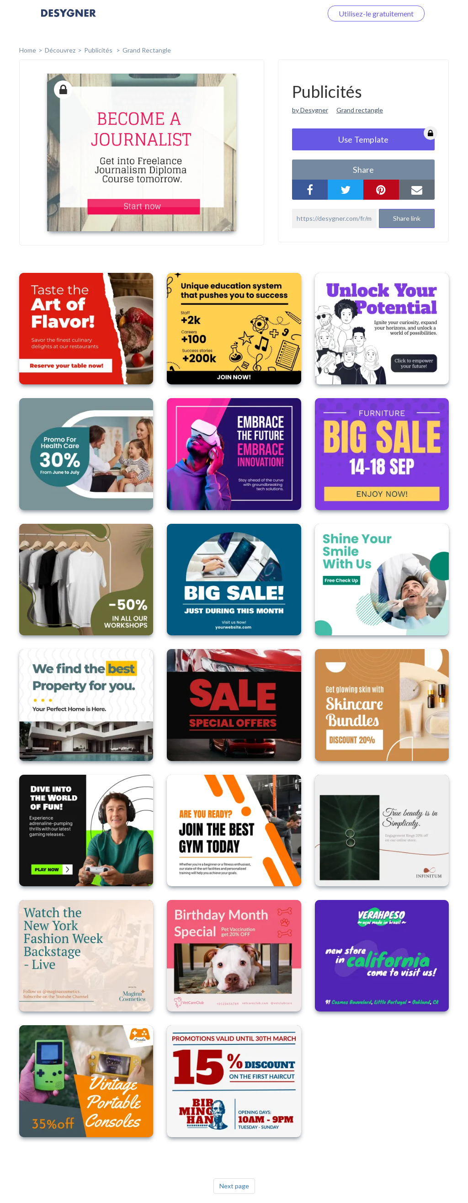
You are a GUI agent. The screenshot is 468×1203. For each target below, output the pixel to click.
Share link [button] (406, 218)
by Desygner (310, 110)
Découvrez (60, 50)
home (27, 50)
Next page (234, 1186)
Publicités (99, 50)
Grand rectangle (146, 50)
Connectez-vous (285, 13)
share (363, 170)
